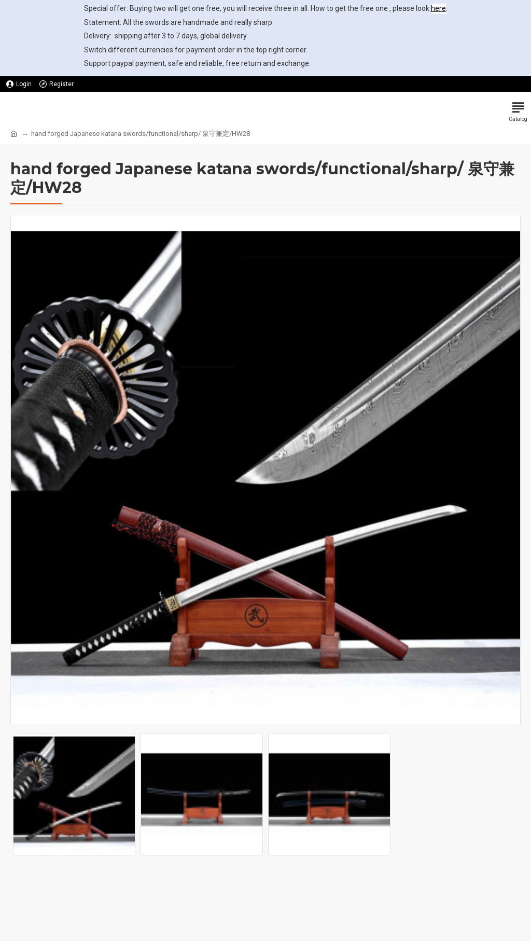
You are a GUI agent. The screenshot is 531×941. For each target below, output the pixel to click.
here (438, 8)
